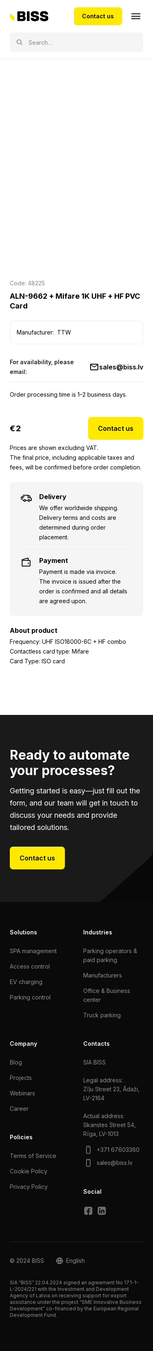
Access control (30, 966)
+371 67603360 (118, 1149)
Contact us (98, 16)
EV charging (26, 981)
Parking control (30, 997)
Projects (21, 1077)
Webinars (22, 1093)
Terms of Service (33, 1155)
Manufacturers (102, 975)
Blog (16, 1062)
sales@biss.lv (121, 367)
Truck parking (102, 1015)
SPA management (33, 950)
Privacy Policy (29, 1186)
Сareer (19, 1108)
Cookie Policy (28, 1171)
